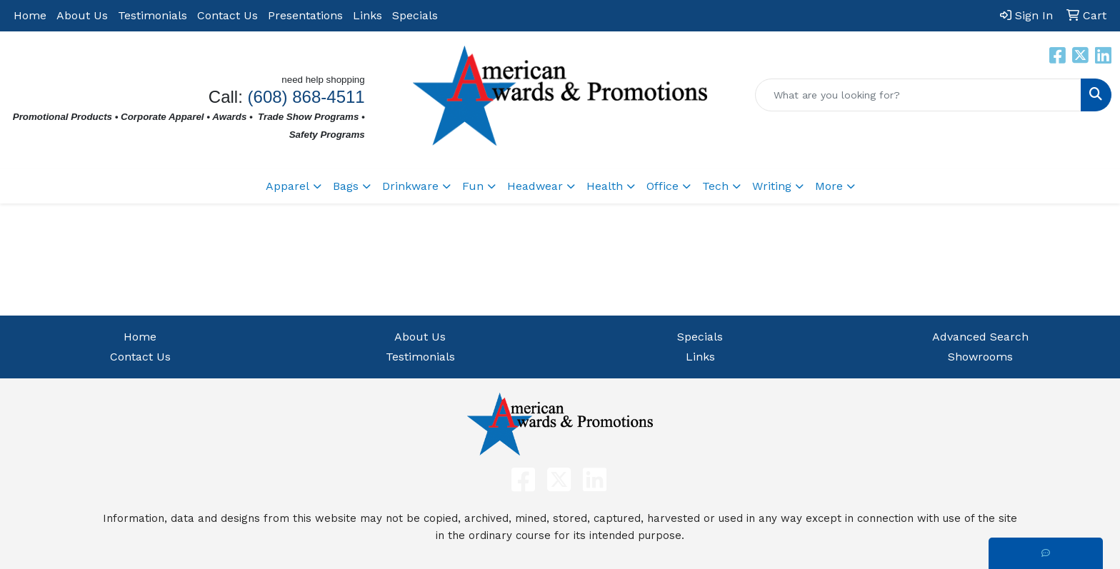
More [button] (829, 186)
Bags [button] (346, 186)
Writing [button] (771, 186)
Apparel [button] (287, 186)
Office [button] (662, 186)
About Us (82, 15)
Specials (415, 15)
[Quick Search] (918, 95)
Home (30, 15)
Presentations (305, 15)
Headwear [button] (535, 186)
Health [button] (604, 186)
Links (367, 15)
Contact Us (227, 15)
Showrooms (980, 356)
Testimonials (152, 15)
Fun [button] (473, 186)
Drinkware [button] (410, 186)
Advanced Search (980, 336)
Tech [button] (715, 186)
